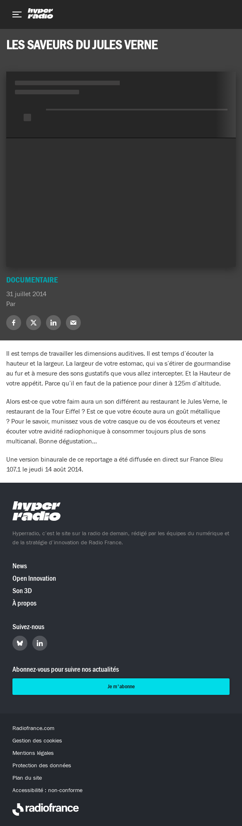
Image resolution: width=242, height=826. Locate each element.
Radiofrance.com (33, 728)
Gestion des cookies (37, 740)
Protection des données (41, 765)
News (19, 566)
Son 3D (22, 591)
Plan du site (27, 778)
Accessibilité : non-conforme (47, 790)
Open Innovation (34, 578)
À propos (24, 603)
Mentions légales (33, 753)
